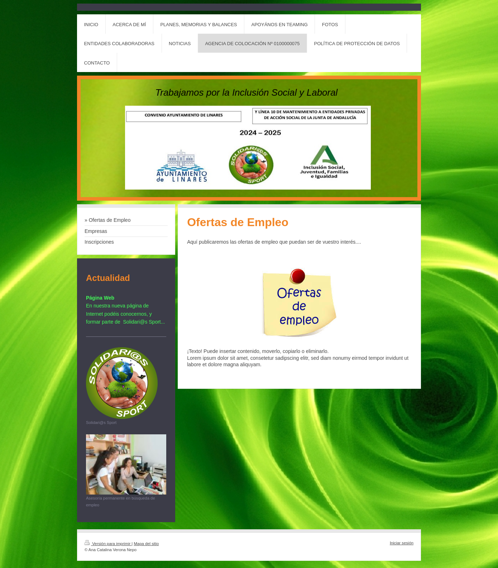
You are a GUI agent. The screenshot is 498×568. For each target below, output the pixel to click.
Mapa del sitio (146, 543)
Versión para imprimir (108, 543)
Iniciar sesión (401, 543)
